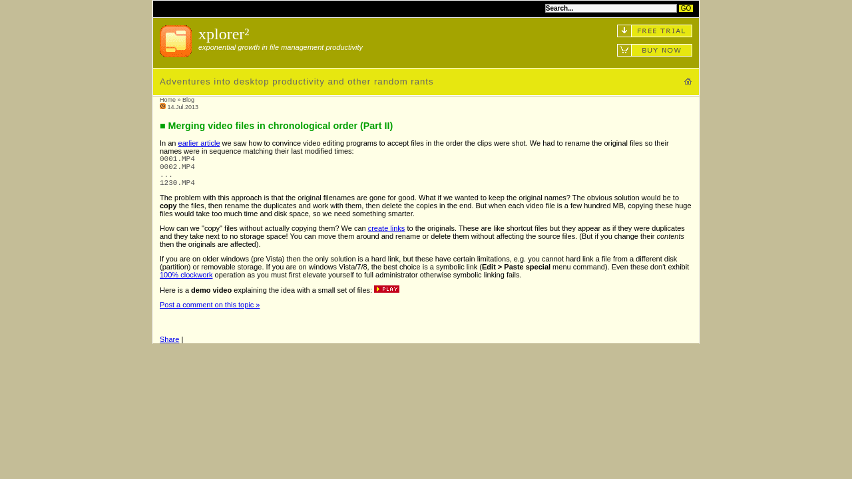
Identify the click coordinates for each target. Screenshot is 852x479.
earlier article (199, 143)
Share (169, 347)
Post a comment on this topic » (210, 313)
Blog (188, 99)
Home (168, 99)
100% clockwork (186, 283)
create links (386, 236)
